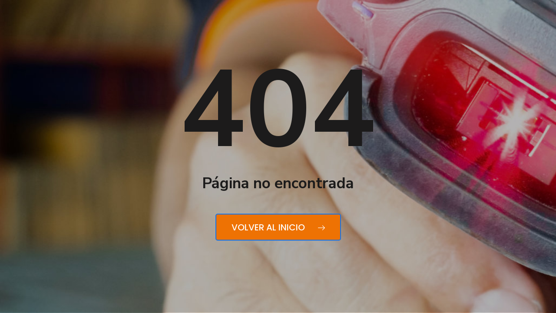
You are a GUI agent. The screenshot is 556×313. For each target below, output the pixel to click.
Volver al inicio (278, 227)
